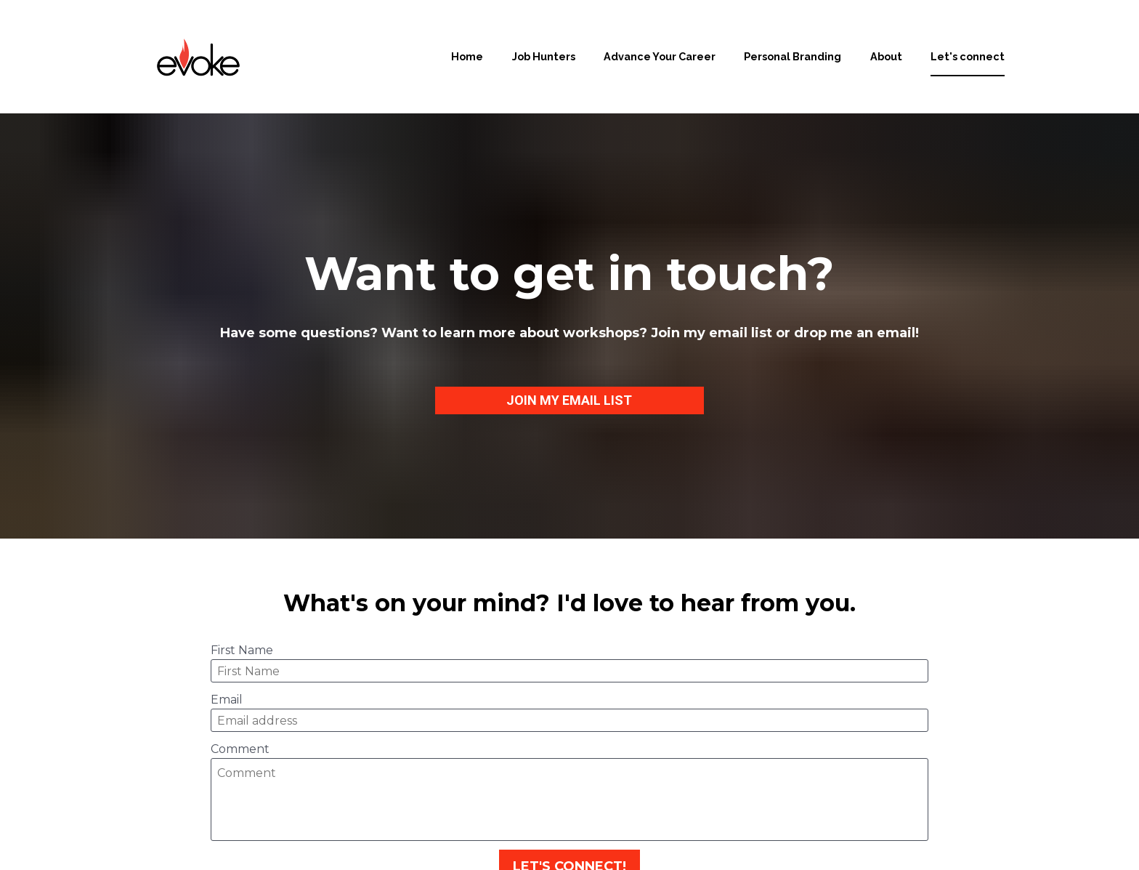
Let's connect (968, 56)
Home (467, 56)
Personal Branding (792, 56)
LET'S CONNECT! (569, 799)
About (886, 56)
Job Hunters (543, 56)
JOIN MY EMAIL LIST (569, 366)
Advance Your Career (660, 56)
